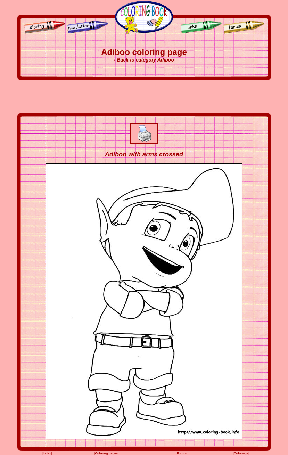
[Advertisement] (144, 96)
